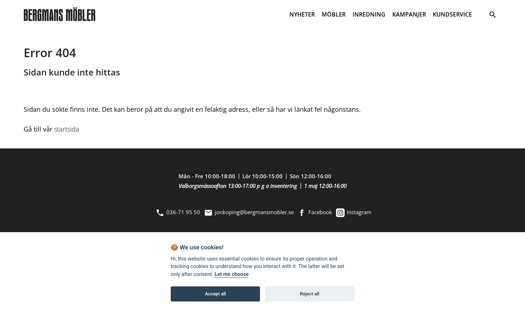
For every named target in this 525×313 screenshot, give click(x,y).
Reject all (309, 293)
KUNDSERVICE (452, 14)
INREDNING (369, 14)
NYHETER (302, 14)
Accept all (215, 293)
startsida (66, 129)
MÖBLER (334, 14)
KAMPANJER (409, 14)
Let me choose (231, 274)
